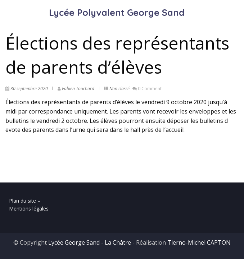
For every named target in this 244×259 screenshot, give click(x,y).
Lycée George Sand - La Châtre (89, 242)
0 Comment (150, 88)
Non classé (119, 88)
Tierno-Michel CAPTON (199, 242)
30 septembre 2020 (29, 88)
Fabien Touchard (78, 88)
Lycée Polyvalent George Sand (117, 12)
